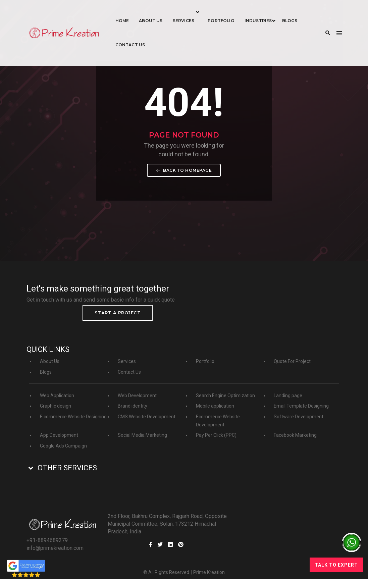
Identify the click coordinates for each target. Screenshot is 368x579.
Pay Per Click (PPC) (216, 430)
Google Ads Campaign (63, 440)
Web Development (137, 390)
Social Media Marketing (142, 430)
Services (197, 11)
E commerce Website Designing (73, 411)
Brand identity (132, 401)
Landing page (288, 390)
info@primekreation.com (244, 524)
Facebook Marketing (295, 430)
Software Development (298, 411)
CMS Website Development (146, 411)
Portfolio (234, 11)
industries (271, 11)
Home (136, 11)
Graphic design (55, 401)
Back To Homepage (184, 182)
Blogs (136, 36)
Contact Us (169, 36)
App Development (59, 430)
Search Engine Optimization (225, 390)
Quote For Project (292, 356)
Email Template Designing (301, 401)
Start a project (306, 305)
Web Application (57, 390)
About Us (164, 11)
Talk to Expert (336, 565)
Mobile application (215, 401)
